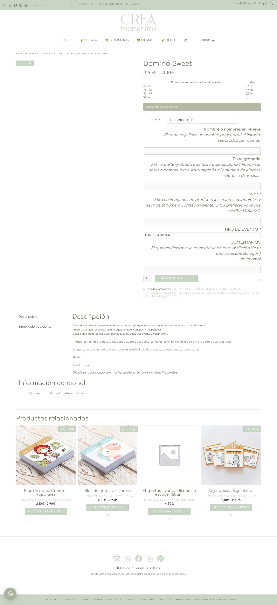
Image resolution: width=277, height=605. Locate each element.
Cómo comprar (91, 599)
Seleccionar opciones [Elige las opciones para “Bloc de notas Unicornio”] (107, 507)
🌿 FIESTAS (145, 40)
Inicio (20, 53)
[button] (259, 280)
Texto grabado (247, 159)
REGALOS (171, 296)
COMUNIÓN (46, 53)
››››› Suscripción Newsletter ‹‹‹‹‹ (214, 599)
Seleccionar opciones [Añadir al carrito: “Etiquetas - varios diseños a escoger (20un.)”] (169, 511)
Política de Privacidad (175, 599)
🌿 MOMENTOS (117, 40)
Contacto (69, 599)
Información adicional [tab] (34, 326)
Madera (244, 292)
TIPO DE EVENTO (242, 229)
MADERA (82, 53)
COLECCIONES (65, 53)
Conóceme (49, 599)
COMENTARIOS (245, 242)
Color (254, 194)
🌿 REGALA (89, 40)
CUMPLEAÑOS (194, 289)
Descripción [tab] (27, 317)
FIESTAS (31, 53)
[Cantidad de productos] (147, 278)
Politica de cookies (120, 599)
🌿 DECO (168, 40)
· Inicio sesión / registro (111, 4)
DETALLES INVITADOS (219, 289)
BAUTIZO (178, 289)
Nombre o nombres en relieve (232, 129)
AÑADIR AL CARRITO (176, 278)
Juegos (221, 292)
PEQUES (157, 296)
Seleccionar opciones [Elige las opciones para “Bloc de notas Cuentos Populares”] (46, 511)
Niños (254, 292)
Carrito (135, 4)
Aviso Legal (147, 599)
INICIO (67, 40)
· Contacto (85, 4)
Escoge (155, 119)
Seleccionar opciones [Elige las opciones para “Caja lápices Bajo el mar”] (231, 507)
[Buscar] (72, 5)
